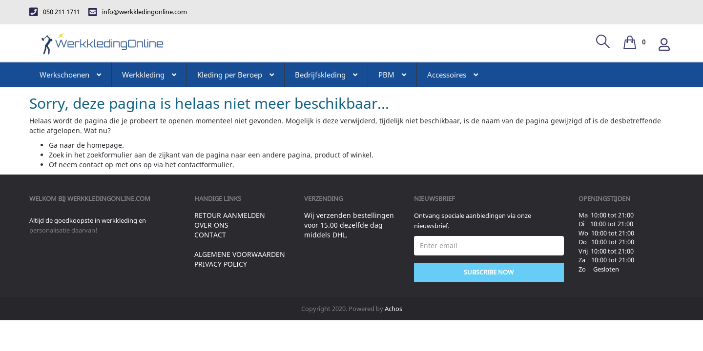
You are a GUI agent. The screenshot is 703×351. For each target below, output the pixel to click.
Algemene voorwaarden (239, 254)
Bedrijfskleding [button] (326, 74)
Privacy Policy (220, 264)
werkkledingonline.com (108, 198)
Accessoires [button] (452, 74)
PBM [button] (392, 74)
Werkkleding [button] (149, 74)
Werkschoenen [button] (70, 74)
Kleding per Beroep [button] (235, 74)
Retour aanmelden (229, 215)
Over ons (211, 225)
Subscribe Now (489, 272)
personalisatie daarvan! (63, 230)
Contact (210, 234)
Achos (393, 308)
